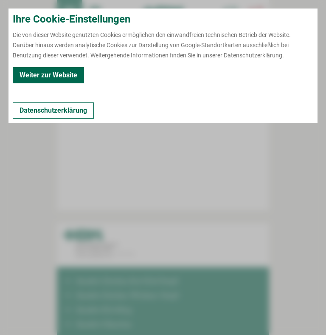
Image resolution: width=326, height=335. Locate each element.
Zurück (76, 76)
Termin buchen (95, 13)
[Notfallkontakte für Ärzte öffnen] (231, 13)
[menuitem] (69, 13)
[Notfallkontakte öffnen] (256, 13)
